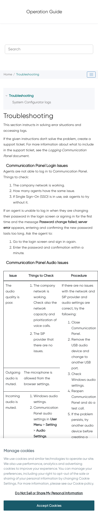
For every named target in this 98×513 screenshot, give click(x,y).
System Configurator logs (31, 102)
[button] (7, 95)
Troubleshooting (27, 74)
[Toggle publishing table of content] (91, 75)
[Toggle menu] (86, 11)
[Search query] (49, 49)
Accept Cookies (49, 505)
